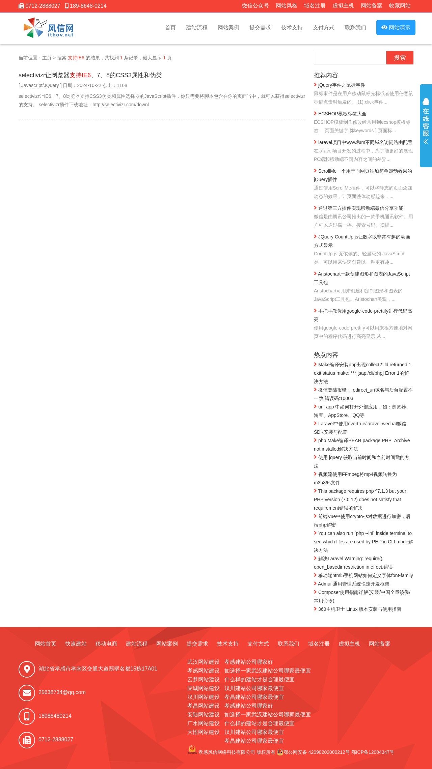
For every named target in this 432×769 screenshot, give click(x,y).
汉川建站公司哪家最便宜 (254, 688)
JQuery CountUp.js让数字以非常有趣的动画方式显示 (363, 249)
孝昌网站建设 (203, 706)
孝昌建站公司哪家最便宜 (254, 697)
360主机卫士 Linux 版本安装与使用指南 (358, 609)
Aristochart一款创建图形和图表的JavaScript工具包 (363, 287)
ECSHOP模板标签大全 (363, 122)
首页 (170, 27)
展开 (426, 125)
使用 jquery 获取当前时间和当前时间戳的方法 (361, 461)
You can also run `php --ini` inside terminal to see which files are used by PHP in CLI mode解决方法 (363, 541)
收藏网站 (400, 5)
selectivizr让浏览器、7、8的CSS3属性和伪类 (90, 75)
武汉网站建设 (203, 662)
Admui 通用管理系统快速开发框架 (351, 583)
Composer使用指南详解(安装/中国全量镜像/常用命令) (362, 596)
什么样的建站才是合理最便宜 (259, 679)
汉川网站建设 (203, 697)
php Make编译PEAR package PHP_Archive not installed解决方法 (362, 444)
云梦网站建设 (203, 679)
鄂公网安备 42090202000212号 (313, 752)
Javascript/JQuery (40, 85)
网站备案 (371, 5)
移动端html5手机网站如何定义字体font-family (363, 575)
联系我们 (355, 27)
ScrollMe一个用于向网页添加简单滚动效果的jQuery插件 (363, 184)
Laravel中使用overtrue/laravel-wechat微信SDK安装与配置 (360, 427)
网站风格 (286, 5)
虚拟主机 (343, 5)
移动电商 (106, 644)
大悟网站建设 (203, 732)
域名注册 (315, 5)
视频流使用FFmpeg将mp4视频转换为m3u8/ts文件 (355, 478)
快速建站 (76, 644)
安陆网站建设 (203, 714)
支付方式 (323, 27)
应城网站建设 (203, 688)
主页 (47, 57)
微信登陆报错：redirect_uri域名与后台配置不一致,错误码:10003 (363, 394)
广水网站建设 (203, 723)
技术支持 (292, 27)
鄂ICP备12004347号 (373, 752)
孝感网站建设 (203, 671)
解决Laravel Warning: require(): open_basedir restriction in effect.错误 (353, 562)
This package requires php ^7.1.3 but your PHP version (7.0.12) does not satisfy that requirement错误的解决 (360, 499)
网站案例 (228, 27)
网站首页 (45, 644)
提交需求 (260, 27)
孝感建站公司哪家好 (248, 662)
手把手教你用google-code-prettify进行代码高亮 (363, 324)
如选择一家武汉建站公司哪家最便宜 (267, 671)
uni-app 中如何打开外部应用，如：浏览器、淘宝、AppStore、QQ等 (362, 410)
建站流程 (197, 27)
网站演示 (395, 27)
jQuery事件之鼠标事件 (363, 94)
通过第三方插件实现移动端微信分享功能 (363, 217)
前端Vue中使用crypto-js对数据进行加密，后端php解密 (362, 520)
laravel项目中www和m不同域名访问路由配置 (363, 151)
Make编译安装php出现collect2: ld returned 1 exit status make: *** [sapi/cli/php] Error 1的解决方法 (362, 372)
